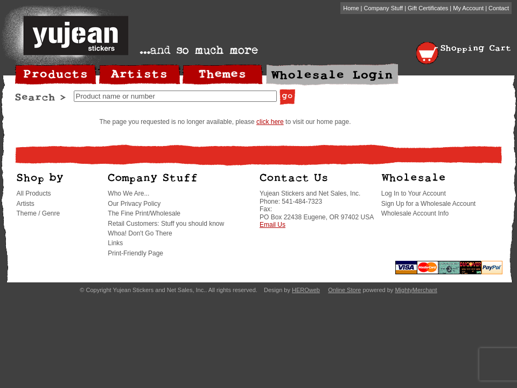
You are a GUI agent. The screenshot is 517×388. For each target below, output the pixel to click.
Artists (25, 203)
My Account (468, 8)
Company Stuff (383, 8)
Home (351, 8)
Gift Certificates (428, 8)
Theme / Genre (38, 213)
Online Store (344, 290)
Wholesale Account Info (415, 213)
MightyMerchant (416, 290)
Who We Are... (128, 193)
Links (115, 243)
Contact (498, 8)
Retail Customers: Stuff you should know (166, 223)
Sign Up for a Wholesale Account (428, 203)
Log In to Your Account (413, 193)
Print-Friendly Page (135, 253)
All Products (34, 193)
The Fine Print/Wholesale (144, 213)
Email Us (272, 224)
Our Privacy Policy (134, 203)
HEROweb (306, 290)
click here (270, 122)
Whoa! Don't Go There (140, 233)
